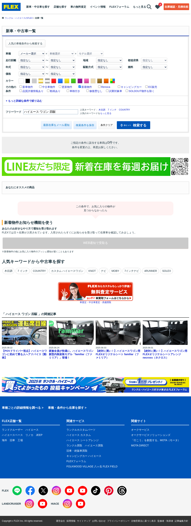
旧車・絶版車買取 (76, 450)
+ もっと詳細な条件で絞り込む (24, 100)
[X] (43, 490)
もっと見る (139, 6)
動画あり (55, 91)
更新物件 (67, 86)
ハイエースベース (12, 434)
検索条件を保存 (85, 125)
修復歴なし (95, 91)
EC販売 (152, 86)
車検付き (75, 91)
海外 (4, 440)
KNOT (92, 270)
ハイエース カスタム (78, 434)
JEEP (39, 434)
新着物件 (86, 86)
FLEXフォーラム (119, 6)
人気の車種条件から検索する (25, 43)
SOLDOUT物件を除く (141, 91)
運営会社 (60, 521)
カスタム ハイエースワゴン (67, 270)
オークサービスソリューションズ (150, 434)
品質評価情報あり (32, 91)
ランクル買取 (74, 445)
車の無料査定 (78, 6)
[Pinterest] (108, 490)
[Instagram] (56, 490)
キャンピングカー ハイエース (83, 455)
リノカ (29, 434)
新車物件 (27, 86)
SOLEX (166, 270)
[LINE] (17, 490)
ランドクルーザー (12, 429)
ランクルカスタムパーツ (80, 429)
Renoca (105, 86)
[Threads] (122, 490)
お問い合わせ (99, 521)
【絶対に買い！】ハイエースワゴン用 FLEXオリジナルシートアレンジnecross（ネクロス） (165, 354)
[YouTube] (69, 490)
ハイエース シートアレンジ (82, 440)
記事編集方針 (181, 521)
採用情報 (70, 521)
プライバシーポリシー (118, 521)
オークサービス (140, 429)
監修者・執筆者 (165, 521)
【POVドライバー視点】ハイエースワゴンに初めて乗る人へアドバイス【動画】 (24, 354)
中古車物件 (48, 86)
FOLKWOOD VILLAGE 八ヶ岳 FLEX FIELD (91, 466)
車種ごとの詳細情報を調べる (21, 407)
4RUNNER (150, 270)
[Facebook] (30, 490)
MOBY (115, 270)
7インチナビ (132, 270)
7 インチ (112, 109)
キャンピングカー (131, 86)
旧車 (12, 440)
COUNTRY (124, 109)
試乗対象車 (115, 91)
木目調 (101, 109)
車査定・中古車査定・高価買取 (95, 302)
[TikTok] (95, 490)
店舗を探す (60, 6)
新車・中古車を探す (38, 6)
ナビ (103, 270)
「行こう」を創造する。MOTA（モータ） (155, 440)
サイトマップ (83, 521)
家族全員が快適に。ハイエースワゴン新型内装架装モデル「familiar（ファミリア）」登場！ (71, 354)
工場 (20, 440)
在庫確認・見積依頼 (176, 6)
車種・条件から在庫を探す (66, 407)
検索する (133, 125)
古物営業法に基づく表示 (143, 521)
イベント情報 (98, 6)
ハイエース (32, 429)
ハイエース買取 (94, 445)
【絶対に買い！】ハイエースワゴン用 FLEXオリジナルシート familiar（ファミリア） (118, 354)
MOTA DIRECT (140, 445)
